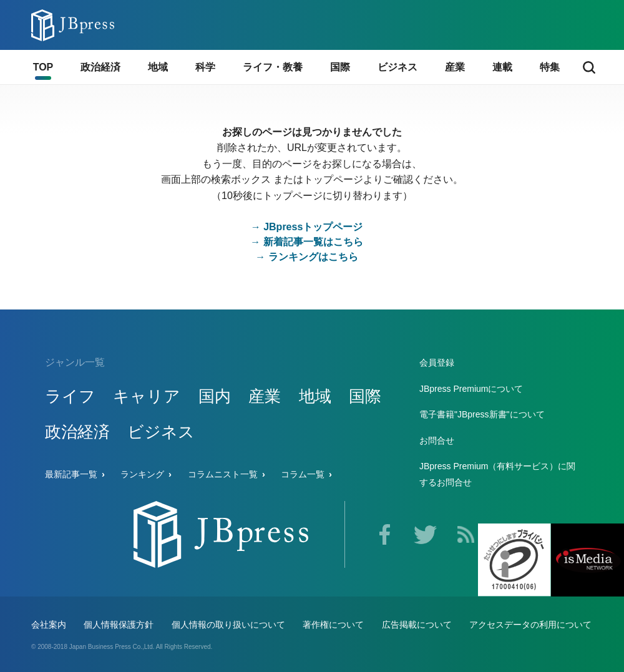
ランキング (142, 474)
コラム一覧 (302, 474)
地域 (315, 396)
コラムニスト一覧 (223, 474)
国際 (365, 396)
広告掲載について (417, 625)
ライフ (70, 396)
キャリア (146, 396)
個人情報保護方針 (119, 625)
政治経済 (77, 431)
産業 (264, 396)
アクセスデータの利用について (530, 625)
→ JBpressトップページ (307, 227)
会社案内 (48, 625)
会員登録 (436, 363)
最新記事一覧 (71, 474)
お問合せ (436, 441)
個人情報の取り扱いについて (228, 625)
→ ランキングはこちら (306, 256)
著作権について (333, 625)
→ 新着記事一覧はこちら (306, 241)
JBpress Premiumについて (471, 389)
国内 (214, 396)
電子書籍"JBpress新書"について (482, 414)
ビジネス (161, 431)
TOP (43, 67)
